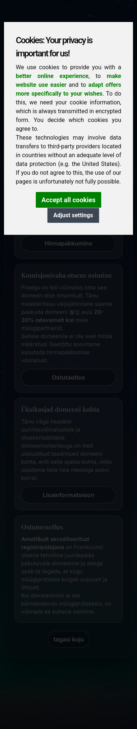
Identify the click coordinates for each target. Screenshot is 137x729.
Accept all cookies (69, 200)
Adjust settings (73, 215)
